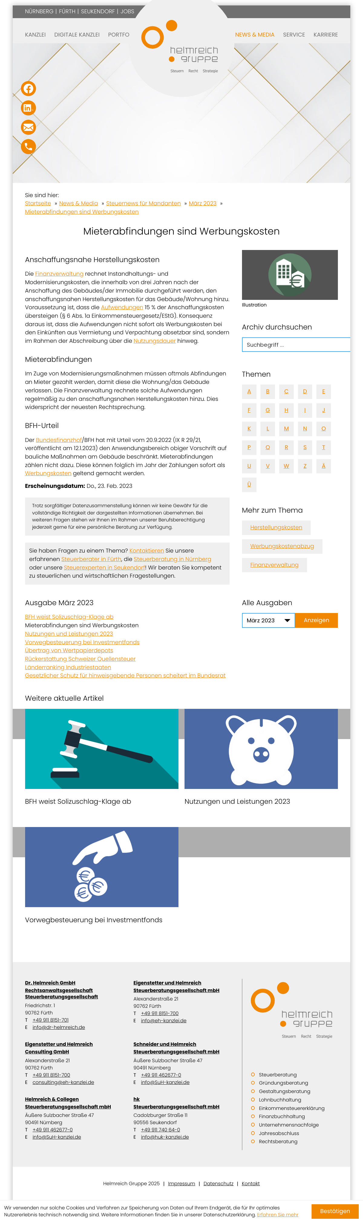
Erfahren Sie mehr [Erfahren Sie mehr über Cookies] (278, 1215)
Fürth (67, 11)
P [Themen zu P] (249, 447)
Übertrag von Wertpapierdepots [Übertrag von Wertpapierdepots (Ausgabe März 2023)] (69, 650)
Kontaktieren (146, 551)
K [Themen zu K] (249, 429)
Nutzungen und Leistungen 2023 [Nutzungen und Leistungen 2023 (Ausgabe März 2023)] (69, 634)
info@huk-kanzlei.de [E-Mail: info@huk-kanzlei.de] (165, 1137)
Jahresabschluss (279, 1133)
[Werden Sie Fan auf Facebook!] (28, 88)
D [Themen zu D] (305, 391)
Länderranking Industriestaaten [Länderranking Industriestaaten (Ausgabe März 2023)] (68, 667)
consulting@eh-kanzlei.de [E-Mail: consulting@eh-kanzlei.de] (63, 1082)
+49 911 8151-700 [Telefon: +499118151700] (159, 1013)
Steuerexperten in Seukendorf (104, 568)
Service (294, 35)
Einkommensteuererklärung (292, 1108)
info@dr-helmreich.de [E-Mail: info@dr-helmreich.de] (59, 1027)
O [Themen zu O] (324, 429)
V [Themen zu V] (268, 466)
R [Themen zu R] (286, 447)
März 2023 (203, 203)
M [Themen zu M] (286, 429)
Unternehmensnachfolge (289, 1124)
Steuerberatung (278, 1074)
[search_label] (301, 344)
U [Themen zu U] (249, 466)
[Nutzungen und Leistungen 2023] (261, 759)
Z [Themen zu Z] (304, 466)
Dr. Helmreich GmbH (73, 989)
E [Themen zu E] (323, 391)
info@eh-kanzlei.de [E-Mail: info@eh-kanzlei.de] (163, 1020)
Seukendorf (98, 11)
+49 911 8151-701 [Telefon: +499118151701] (51, 1020)
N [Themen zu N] (305, 429)
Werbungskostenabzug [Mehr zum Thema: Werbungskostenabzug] (282, 546)
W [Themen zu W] (286, 466)
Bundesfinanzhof (59, 440)
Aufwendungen (122, 307)
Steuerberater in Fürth (91, 559)
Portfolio (123, 35)
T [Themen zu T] (323, 447)
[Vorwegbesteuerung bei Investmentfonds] (101, 878)
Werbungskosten (48, 473)
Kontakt (251, 1183)
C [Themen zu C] (286, 391)
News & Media (255, 35)
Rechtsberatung (278, 1141)
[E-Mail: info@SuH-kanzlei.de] (28, 127)
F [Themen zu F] (249, 410)
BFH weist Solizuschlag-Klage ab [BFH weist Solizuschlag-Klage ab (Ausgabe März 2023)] (69, 617)
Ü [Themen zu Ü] (249, 484)
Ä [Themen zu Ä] (323, 466)
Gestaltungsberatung (284, 1091)
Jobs (127, 11)
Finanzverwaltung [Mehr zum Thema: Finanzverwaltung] (274, 565)
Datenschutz (219, 1183)
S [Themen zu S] (305, 447)
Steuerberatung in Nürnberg (172, 559)
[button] (28, 146)
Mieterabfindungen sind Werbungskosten (82, 212)
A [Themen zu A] (249, 391)
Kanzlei (35, 35)
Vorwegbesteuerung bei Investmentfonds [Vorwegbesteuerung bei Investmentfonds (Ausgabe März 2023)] (82, 642)
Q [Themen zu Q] (268, 447)
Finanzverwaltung (59, 274)
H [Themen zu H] (286, 410)
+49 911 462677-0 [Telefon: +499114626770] (161, 1075)
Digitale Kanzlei (77, 35)
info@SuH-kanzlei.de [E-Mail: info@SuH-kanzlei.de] (165, 1082)
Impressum (181, 1183)
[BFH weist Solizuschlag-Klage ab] (101, 759)
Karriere (326, 35)
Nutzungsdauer (155, 341)
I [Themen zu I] (305, 410)
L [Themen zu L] (268, 429)
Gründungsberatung (283, 1082)
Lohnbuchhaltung (280, 1099)
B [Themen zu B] (268, 391)
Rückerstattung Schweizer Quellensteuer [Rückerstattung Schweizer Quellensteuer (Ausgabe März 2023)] (80, 659)
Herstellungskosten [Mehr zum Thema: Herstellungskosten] (276, 527)
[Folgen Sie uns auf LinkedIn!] (28, 107)
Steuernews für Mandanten (143, 203)
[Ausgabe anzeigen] (316, 620)
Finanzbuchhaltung (282, 1116)
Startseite (38, 203)
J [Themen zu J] (323, 410)
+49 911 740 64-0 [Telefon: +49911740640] (160, 1129)
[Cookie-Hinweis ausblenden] (335, 1211)
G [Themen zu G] (268, 410)
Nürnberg (39, 11)
